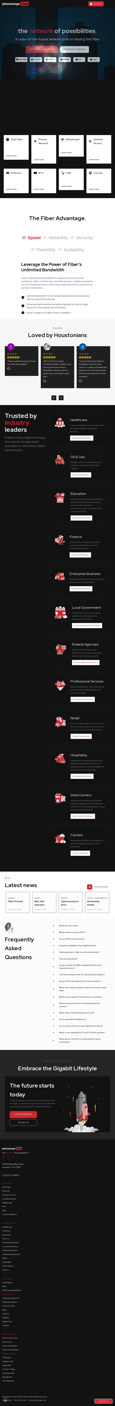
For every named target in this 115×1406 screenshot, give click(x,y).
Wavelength (7, 1203)
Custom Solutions (9, 1214)
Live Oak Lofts (8, 1373)
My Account (7, 1342)
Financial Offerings (80, 555)
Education (6, 1235)
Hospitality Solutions (82, 776)
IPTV (4, 1206)
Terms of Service (20, 1400)
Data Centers (8, 1266)
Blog (4, 1310)
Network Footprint (9, 1302)
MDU (4, 1286)
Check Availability (9, 1346)
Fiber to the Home (9, 1338)
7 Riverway (6, 1357)
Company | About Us (10, 1298)
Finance (5, 1239)
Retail (4, 1258)
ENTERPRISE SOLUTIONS (41, 49)
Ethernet (6, 1191)
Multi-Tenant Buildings (11, 1290)
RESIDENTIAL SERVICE (75, 49)
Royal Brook (7, 1377)
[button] (110, 3)
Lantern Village (8, 1369)
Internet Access (9, 1195)
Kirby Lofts (6, 1365)
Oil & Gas (6, 1231)
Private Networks (9, 1199)
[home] (16, 4)
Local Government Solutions (87, 625)
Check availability (23, 1114)
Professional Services (83, 699)
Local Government (10, 1246)
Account (97, 4)
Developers (7, 1282)
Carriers (5, 1270)
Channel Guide (8, 1306)
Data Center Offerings (83, 816)
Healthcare (7, 1227)
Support (5, 1317)
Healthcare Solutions (81, 438)
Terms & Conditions (10, 1350)
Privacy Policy (7, 1400)
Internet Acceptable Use (37, 1400)
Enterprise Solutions (81, 589)
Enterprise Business (10, 1242)
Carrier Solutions (80, 853)
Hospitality (6, 1262)
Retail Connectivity (81, 736)
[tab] (31, 239)
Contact (5, 1325)
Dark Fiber (6, 1187)
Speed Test (7, 1321)
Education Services (81, 518)
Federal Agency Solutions (85, 662)
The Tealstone (8, 1381)
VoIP (4, 1210)
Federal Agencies (9, 1250)
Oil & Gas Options (81, 475)
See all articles (101, 887)
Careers (5, 1314)
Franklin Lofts (7, 1361)
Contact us (23, 1122)
